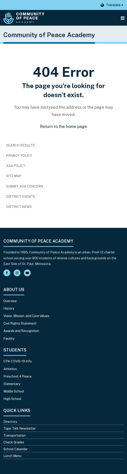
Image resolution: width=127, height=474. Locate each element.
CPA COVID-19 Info (17, 361)
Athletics (10, 369)
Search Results (20, 145)
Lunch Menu (12, 456)
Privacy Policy (19, 155)
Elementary (11, 384)
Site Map (13, 176)
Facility (8, 338)
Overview (10, 301)
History (8, 308)
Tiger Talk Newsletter (19, 428)
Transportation (14, 435)
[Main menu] (122, 18)
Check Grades (13, 442)
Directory (10, 421)
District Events (20, 196)
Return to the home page (63, 126)
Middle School (13, 391)
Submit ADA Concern (24, 186)
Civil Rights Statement (20, 323)
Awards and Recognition (21, 331)
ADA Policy (15, 166)
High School (12, 399)
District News (19, 207)
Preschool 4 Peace (17, 376)
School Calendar (15, 449)
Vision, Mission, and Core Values (26, 316)
